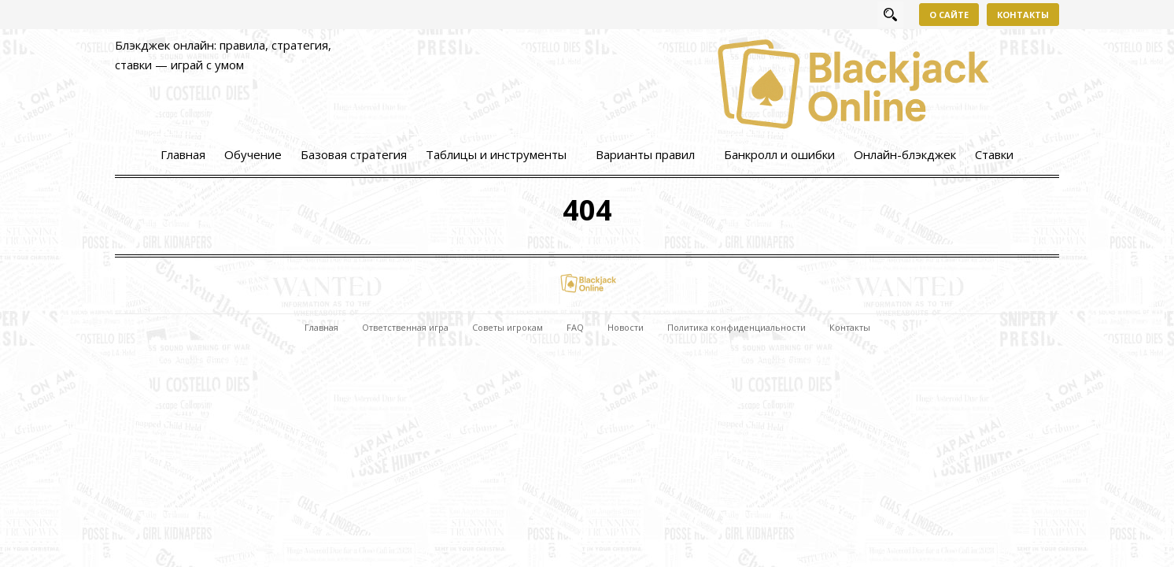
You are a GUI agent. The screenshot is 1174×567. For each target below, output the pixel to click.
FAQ (575, 327)
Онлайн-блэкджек (905, 154)
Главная (183, 154)
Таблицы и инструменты (496, 154)
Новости (625, 327)
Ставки (994, 154)
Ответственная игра (405, 327)
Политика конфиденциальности (736, 327)
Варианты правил (645, 154)
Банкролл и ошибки (779, 154)
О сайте (949, 14)
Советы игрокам (507, 327)
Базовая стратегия (354, 154)
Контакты (1023, 14)
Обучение (253, 154)
